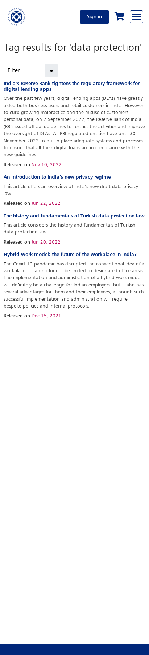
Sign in (94, 16)
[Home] (17, 16)
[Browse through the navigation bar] (136, 16)
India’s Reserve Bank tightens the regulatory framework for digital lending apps (72, 86)
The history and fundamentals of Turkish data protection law (74, 216)
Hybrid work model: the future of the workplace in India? (70, 254)
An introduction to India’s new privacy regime (57, 177)
